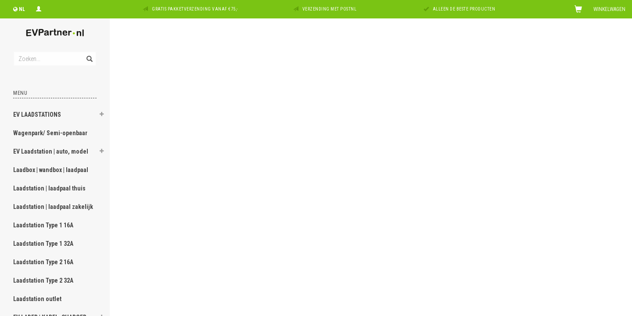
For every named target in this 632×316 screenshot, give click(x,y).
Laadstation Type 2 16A (43, 262)
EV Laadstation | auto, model (50, 151)
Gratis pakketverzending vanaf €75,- (195, 9)
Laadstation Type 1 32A (43, 243)
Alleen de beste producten (464, 9)
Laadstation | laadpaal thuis (49, 188)
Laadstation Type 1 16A (43, 225)
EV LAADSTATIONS (37, 114)
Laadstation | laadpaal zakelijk (53, 206)
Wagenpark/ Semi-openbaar (50, 132)
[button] (101, 115)
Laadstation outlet (37, 298)
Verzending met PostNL (329, 9)
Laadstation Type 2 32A (43, 280)
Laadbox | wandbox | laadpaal (50, 169)
